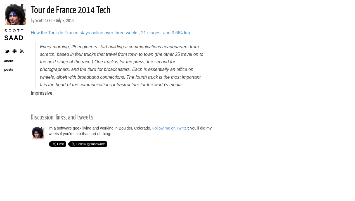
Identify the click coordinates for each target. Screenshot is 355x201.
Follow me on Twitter (170, 128)
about (8, 61)
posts (8, 69)
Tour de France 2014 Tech (70, 10)
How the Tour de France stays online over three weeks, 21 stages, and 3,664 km (110, 32)
